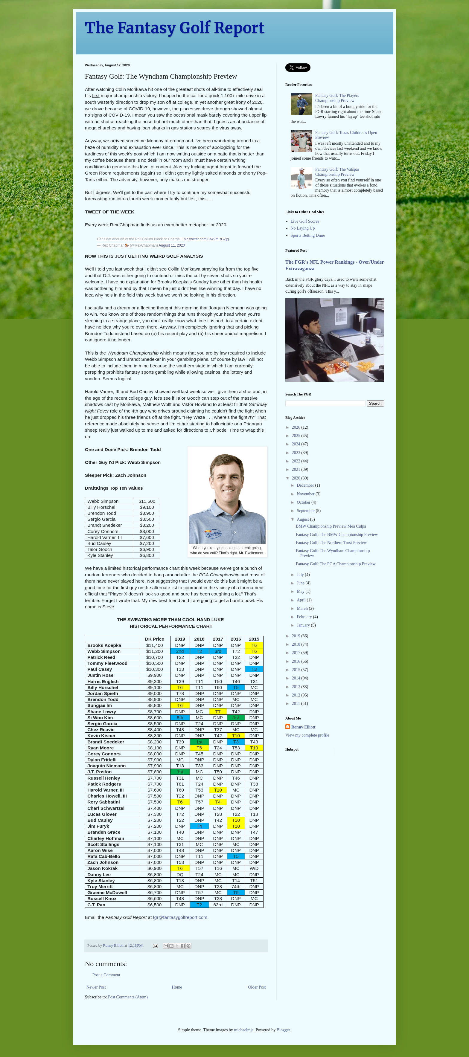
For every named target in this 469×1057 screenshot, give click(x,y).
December (306, 485)
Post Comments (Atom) (128, 997)
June (301, 583)
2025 (297, 435)
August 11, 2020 (172, 245)
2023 (297, 452)
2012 (297, 695)
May (301, 591)
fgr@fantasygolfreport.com (180, 917)
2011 (296, 703)
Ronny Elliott (303, 727)
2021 (297, 469)
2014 (297, 678)
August (303, 519)
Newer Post (96, 987)
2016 (297, 661)
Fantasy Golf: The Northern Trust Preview (331, 542)
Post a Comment (106, 975)
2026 (297, 427)
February (305, 617)
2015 (297, 670)
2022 (297, 461)
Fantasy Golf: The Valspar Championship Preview (337, 172)
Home (177, 987)
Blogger (283, 1030)
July (301, 574)
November (306, 494)
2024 (297, 444)
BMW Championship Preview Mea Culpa (331, 526)
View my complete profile (307, 735)
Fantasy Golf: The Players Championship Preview (337, 98)
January (304, 625)
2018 (297, 644)
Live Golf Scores (305, 221)
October (304, 502)
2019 (297, 636)
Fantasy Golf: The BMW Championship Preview (337, 534)
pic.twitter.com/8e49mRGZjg (206, 239)
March (303, 608)
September (306, 510)
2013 (297, 687)
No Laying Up (303, 228)
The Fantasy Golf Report (175, 28)
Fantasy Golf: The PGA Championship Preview (336, 564)
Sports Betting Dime (308, 235)
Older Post (257, 987)
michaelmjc (244, 1030)
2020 (297, 478)
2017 (297, 652)
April (302, 600)
